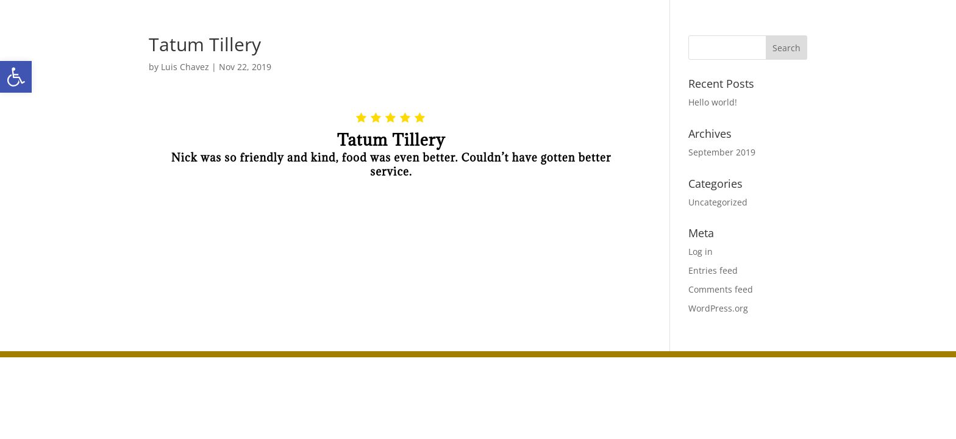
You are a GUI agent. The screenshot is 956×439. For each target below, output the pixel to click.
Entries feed (713, 270)
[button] (16, 77)
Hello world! (712, 102)
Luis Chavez (185, 67)
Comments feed (720, 289)
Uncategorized (717, 202)
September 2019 (721, 152)
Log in (700, 251)
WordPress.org (718, 308)
